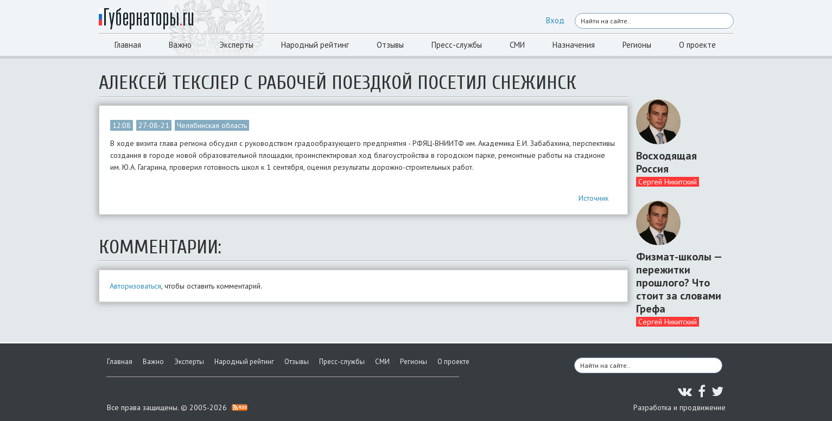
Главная (128, 45)
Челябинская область (212, 125)
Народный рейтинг (315, 45)
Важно (180, 45)
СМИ (517, 45)
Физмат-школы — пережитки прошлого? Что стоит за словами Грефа (678, 282)
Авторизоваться (135, 286)
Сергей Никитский (667, 182)
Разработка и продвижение (679, 407)
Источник (593, 198)
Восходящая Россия (666, 162)
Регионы (637, 45)
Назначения (573, 45)
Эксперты (236, 45)
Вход (555, 20)
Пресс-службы (456, 45)
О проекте (697, 45)
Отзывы (390, 45)
